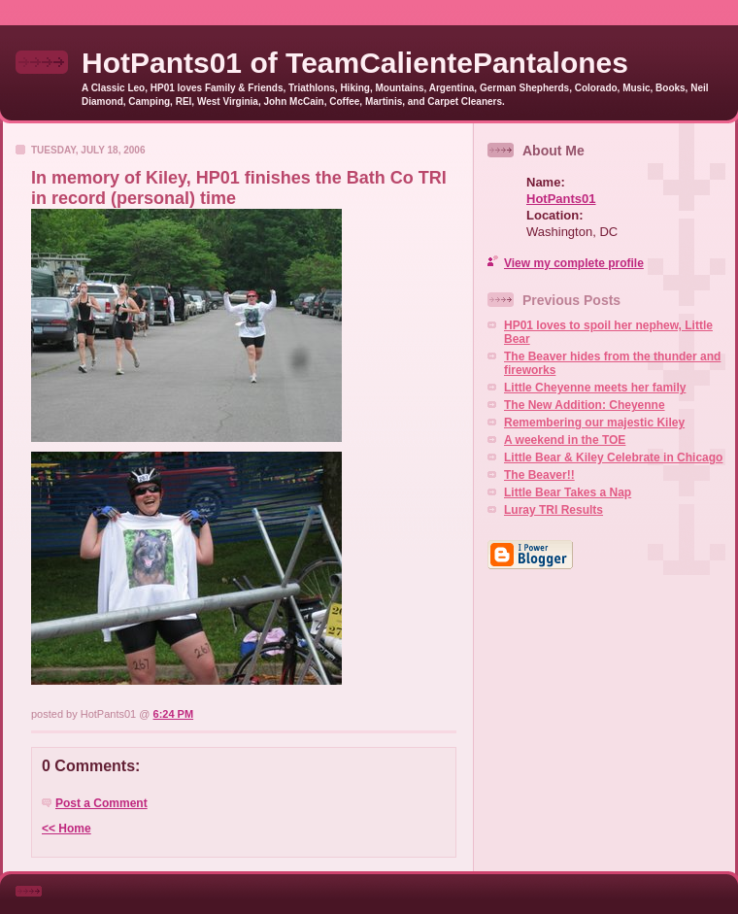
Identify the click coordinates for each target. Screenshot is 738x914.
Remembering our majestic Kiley (594, 422)
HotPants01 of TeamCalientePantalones (355, 63)
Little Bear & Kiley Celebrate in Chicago (613, 457)
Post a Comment (101, 803)
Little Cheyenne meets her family (595, 387)
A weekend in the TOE (564, 440)
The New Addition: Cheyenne (584, 405)
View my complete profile (574, 263)
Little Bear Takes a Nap (567, 492)
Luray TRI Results (553, 510)
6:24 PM (173, 714)
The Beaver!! (539, 475)
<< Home (66, 828)
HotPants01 (561, 198)
